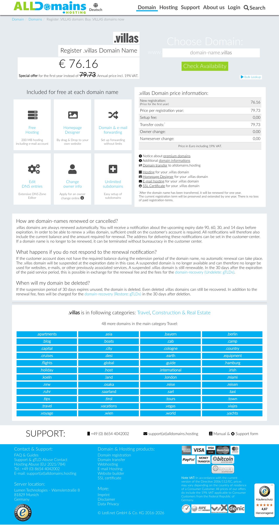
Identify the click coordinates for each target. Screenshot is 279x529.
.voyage (46, 418)
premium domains (177, 160)
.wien (108, 418)
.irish (232, 374)
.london (170, 382)
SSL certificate (109, 482)
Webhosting (108, 469)
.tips (46, 403)
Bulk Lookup (251, 81)
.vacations (108, 410)
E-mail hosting (153, 185)
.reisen (232, 389)
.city (108, 353)
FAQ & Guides (26, 459)
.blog (47, 346)
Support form (244, 438)
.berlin (232, 338)
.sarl (170, 396)
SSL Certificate (154, 190)
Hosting (149, 176)
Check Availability (204, 70)
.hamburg (232, 367)
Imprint (104, 499)
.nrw (46, 389)
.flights (46, 367)
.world (170, 418)
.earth (170, 360)
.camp (232, 346)
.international (170, 374)
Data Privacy (108, 508)
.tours (170, 403)
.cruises (47, 360)
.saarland (108, 396)
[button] (255, 57)
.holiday (46, 374)
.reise (170, 389)
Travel (143, 317)
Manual (217, 438)
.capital (47, 353)
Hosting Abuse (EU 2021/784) (39, 469)
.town (232, 403)
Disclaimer (106, 504)
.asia (108, 338)
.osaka (108, 389)
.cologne (170, 353)
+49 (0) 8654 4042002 (108, 438)
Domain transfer (155, 170)
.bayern (170, 338)
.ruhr (47, 396)
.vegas (170, 410)
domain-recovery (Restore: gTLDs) (113, 298)
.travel (47, 410)
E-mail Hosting (110, 473)
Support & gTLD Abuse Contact (40, 464)
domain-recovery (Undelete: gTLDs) (204, 277)
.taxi (232, 396)
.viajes (232, 410)
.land (109, 382)
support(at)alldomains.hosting (170, 438)
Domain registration (114, 459)
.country (232, 353)
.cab (170, 346)
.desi (108, 360)
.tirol (108, 403)
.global (108, 367)
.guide (170, 367)
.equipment (232, 360)
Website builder (111, 478)
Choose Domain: (205, 46)
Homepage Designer (158, 181)
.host (108, 374)
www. (155, 57)
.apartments (47, 338)
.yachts (232, 418)
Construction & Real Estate (181, 317)
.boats (109, 346)
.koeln (47, 382)
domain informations (174, 165)
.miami (232, 382)
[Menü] (272, 486)
